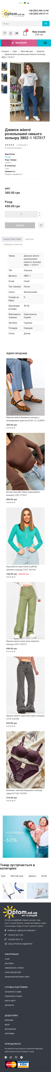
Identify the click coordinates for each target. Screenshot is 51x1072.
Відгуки (29, 239)
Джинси (40, 51)
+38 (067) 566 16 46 (39, 10)
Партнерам (9, 1034)
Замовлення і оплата (14, 968)
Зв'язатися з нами (13, 992)
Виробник (9, 1020)
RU (20, 3)
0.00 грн (36, 33)
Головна (5, 51)
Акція (7, 1025)
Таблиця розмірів (12, 244)
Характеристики (12, 239)
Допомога (9, 1005)
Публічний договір (13, 972)
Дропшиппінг (10, 1029)
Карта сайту (10, 1001)
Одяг (15, 51)
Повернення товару (13, 996)
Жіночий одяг (27, 51)
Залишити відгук (13, 148)
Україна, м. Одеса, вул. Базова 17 (20, 930)
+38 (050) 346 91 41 (39, 13)
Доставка (9, 963)
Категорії (19, 43)
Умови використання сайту (17, 977)
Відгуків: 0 (22, 145)
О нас (7, 959)
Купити (20, 225)
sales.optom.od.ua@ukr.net (19, 944)
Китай (7, 157)
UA (28, 3)
